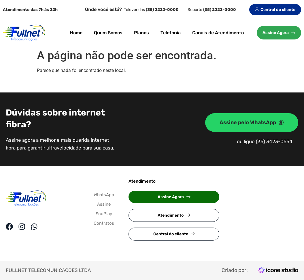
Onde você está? (103, 9)
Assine (104, 204)
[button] (174, 197)
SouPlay (104, 213)
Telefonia (171, 32)
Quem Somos (108, 32)
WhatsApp (104, 194)
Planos (141, 32)
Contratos (104, 223)
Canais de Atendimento (218, 32)
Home (76, 32)
